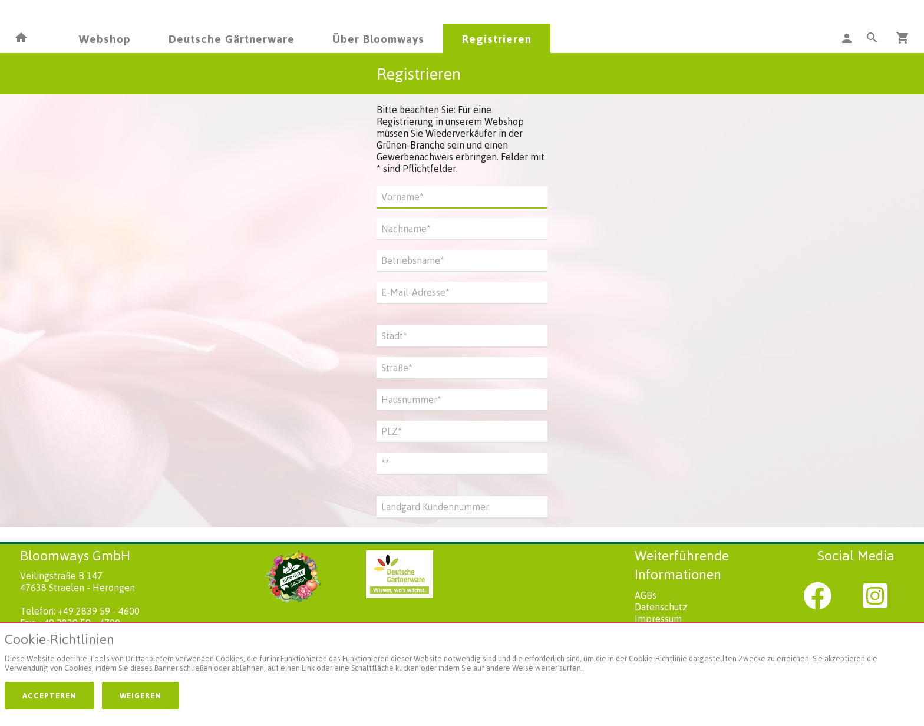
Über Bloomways (378, 38)
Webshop (105, 38)
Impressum (658, 619)
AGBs (645, 595)
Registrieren (497, 38)
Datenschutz (661, 607)
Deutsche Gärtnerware (232, 38)
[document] (462, 655)
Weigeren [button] (140, 695)
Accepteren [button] (49, 695)
